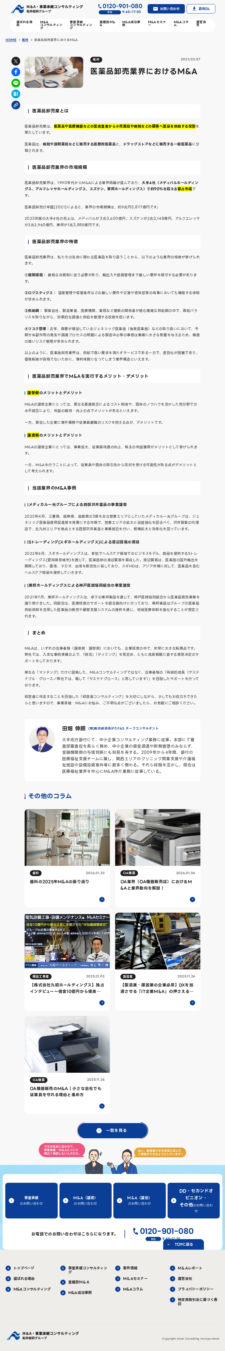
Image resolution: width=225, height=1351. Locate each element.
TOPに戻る (184, 1244)
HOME (11, 39)
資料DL (204, 8)
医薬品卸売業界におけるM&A (56, 39)
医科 (25, 39)
